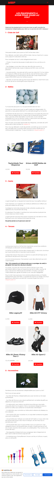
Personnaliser (28, 474)
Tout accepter (47, 474)
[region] (27, 473)
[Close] (52, 469)
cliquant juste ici (39, 130)
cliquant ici (27, 124)
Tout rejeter (37, 474)
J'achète (16, 173)
